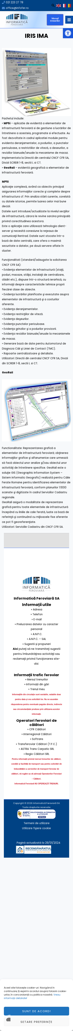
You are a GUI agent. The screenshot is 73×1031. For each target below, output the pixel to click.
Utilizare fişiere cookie (36, 828)
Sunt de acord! (36, 1020)
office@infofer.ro (17, 8)
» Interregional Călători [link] (36, 734)
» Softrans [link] (36, 739)
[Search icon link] (53, 6)
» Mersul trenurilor (36, 679)
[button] (68, 33)
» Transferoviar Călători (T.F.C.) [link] (36, 744)
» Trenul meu (36, 689)
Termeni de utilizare (37, 823)
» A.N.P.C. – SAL (36, 639)
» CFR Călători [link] (36, 729)
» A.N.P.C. (36, 634)
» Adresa (36, 609)
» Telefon (37, 614)
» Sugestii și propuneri (36, 644)
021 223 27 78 (14, 2)
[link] (57, 849)
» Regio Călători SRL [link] (36, 754)
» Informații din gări (36, 684)
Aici (15, 649)
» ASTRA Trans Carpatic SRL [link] (36, 749)
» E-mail (37, 619)
